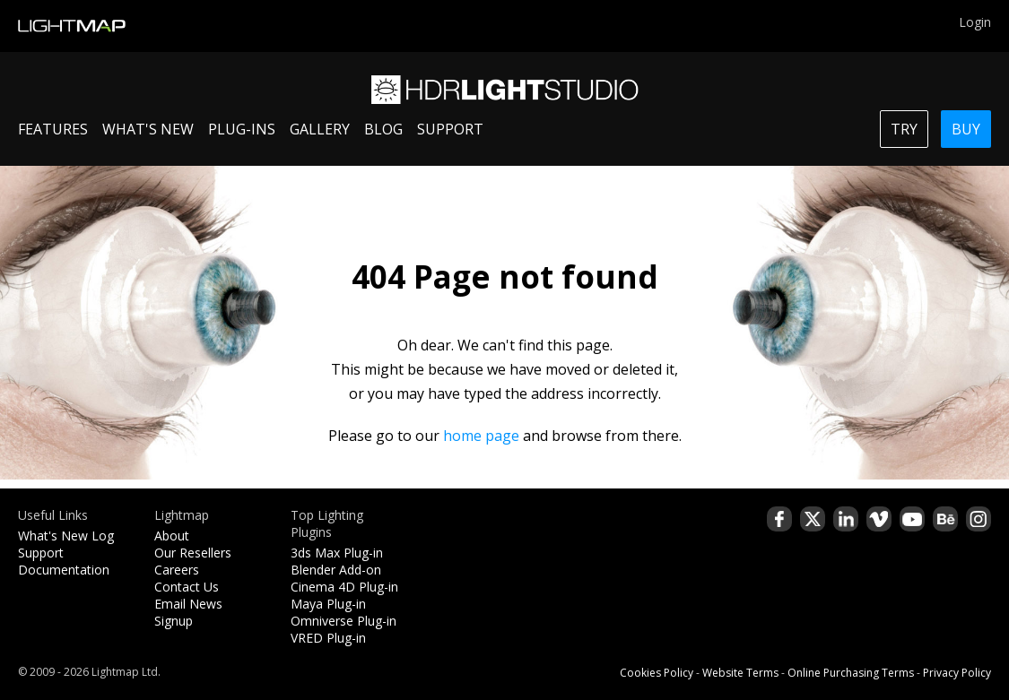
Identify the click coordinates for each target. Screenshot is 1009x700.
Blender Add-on (336, 569)
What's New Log (66, 535)
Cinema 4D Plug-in (344, 586)
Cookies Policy (656, 672)
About (171, 535)
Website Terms (740, 672)
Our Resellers (192, 552)
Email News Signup (188, 612)
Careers (176, 569)
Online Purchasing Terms (850, 672)
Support (41, 552)
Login (975, 21)
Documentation (63, 569)
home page (481, 435)
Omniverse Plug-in (343, 620)
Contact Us (186, 586)
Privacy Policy (957, 672)
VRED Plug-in (328, 637)
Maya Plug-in (328, 603)
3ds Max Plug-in (337, 552)
